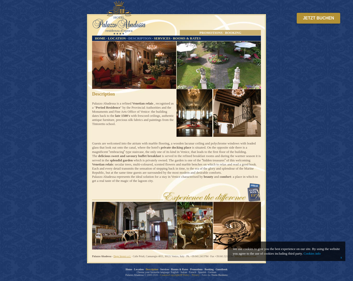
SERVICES (162, 38)
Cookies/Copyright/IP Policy (175, 275)
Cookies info (312, 253)
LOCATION (117, 38)
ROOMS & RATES (187, 38)
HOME (100, 38)
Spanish (202, 272)
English (175, 272)
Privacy (196, 275)
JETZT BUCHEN (318, 18)
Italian (184, 272)
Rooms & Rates (179, 269)
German (212, 272)
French (192, 272)
